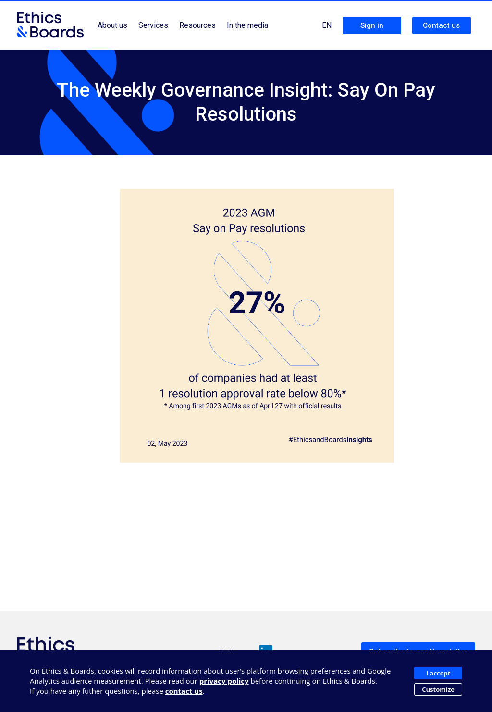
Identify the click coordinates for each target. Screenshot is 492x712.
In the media (247, 25)
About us (112, 25)
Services (153, 25)
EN (327, 25)
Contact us (441, 25)
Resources (197, 25)
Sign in (371, 25)
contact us (184, 691)
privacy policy (224, 681)
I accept (438, 673)
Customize (438, 689)
